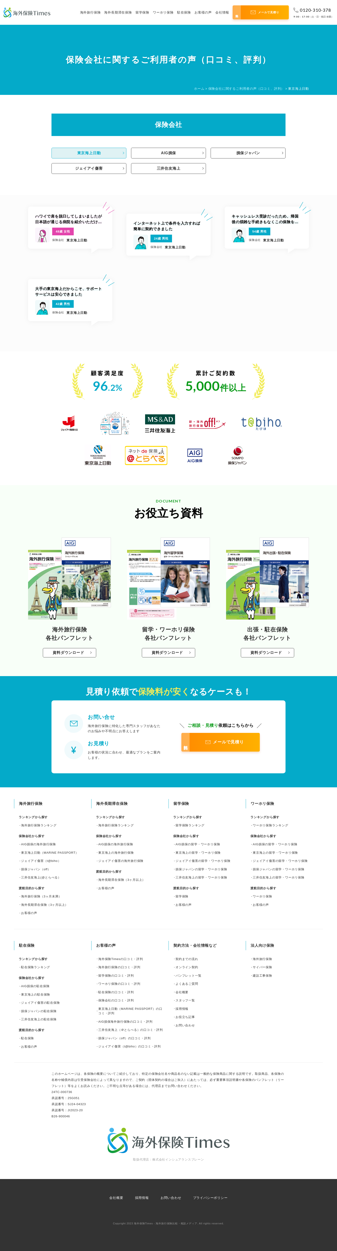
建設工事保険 (262, 975)
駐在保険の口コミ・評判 (116, 992)
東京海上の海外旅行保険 (116, 852)
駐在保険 (184, 12)
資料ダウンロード (68, 653)
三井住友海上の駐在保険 (39, 1019)
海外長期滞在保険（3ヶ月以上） (44, 905)
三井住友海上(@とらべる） (41, 877)
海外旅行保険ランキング (39, 825)
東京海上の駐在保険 (35, 994)
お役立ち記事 (185, 1017)
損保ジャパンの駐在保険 (39, 1011)
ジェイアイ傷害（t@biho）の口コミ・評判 (129, 1046)
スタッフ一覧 (185, 1000)
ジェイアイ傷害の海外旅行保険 (120, 861)
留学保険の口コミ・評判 (116, 975)
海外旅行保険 (90, 12)
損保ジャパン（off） (36, 869)
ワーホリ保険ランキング (270, 825)
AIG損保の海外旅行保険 (38, 844)
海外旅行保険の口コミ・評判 (119, 967)
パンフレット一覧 (188, 975)
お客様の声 (203, 12)
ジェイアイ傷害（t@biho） (41, 861)
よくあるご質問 (187, 984)
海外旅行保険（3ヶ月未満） (41, 896)
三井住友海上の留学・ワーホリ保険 (201, 877)
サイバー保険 (262, 967)
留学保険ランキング (190, 825)
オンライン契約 (187, 967)
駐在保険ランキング (35, 967)
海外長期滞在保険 (118, 12)
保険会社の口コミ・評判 (116, 1000)
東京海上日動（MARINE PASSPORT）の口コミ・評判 (130, 1011)
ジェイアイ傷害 (89, 168)
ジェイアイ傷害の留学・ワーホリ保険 (203, 861)
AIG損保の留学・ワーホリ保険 (198, 844)
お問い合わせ (185, 1025)
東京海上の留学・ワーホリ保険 (198, 852)
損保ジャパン (248, 153)
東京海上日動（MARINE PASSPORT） (50, 852)
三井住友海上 (168, 168)
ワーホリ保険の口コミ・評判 (119, 984)
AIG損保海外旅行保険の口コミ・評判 (125, 1021)
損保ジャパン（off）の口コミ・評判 (124, 1038)
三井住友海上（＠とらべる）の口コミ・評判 (130, 1030)
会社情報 (222, 12)
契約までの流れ (187, 959)
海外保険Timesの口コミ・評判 (120, 959)
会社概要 (182, 992)
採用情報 (182, 1009)
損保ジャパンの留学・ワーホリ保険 (201, 869)
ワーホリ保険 (163, 12)
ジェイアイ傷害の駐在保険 (40, 1002)
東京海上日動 (89, 153)
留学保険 (142, 12)
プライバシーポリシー (210, 1198)
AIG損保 (168, 153)
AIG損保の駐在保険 (35, 986)
